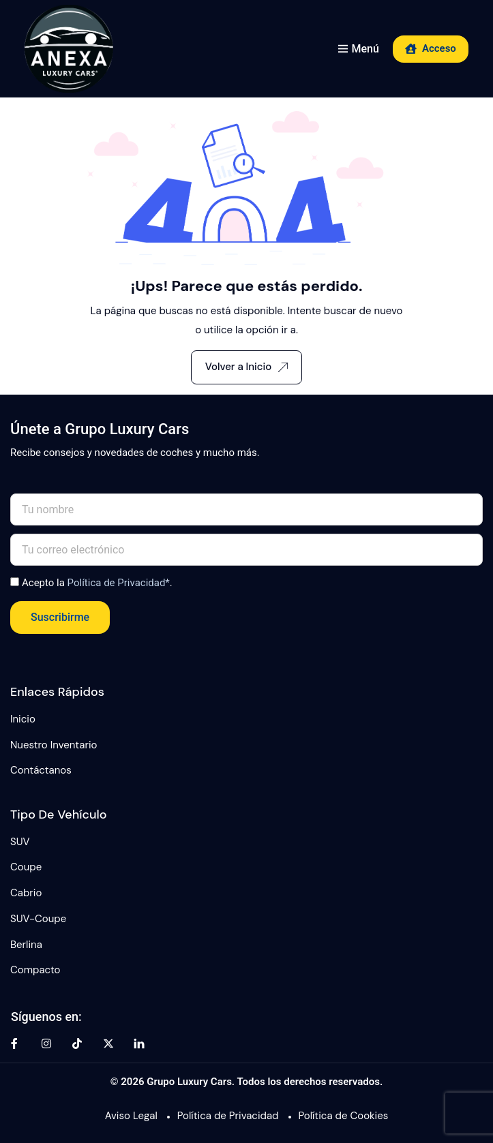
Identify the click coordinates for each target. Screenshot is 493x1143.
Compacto (35, 970)
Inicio (22, 719)
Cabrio (26, 893)
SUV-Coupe (38, 919)
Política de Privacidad (228, 1116)
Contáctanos (41, 770)
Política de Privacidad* (119, 583)
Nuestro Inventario (53, 745)
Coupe (26, 867)
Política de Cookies (344, 1116)
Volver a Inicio (246, 367)
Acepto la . (97, 583)
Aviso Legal (131, 1116)
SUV (20, 842)
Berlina (26, 944)
